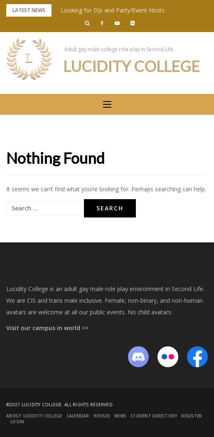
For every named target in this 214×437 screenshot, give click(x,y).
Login (17, 422)
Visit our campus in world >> (47, 328)
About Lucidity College (34, 416)
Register (191, 416)
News (120, 416)
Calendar (77, 416)
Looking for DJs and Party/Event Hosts (113, 10)
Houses (102, 416)
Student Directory (153, 416)
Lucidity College (131, 66)
